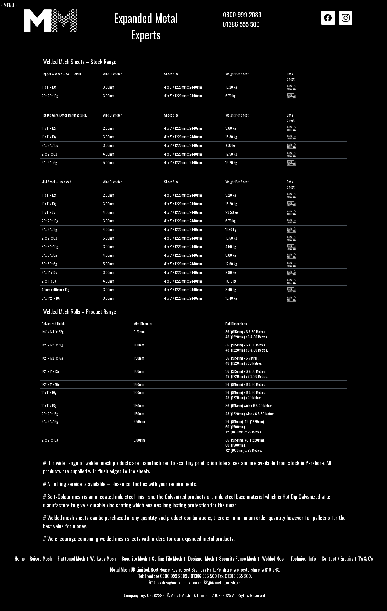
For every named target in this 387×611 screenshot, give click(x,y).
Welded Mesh (273, 558)
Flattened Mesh (71, 558)
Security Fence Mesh (237, 558)
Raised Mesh (41, 558)
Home (20, 558)
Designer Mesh (201, 558)
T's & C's (365, 558)
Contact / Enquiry (337, 558)
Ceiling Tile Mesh (167, 558)
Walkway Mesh (103, 558)
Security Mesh (134, 558)
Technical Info (303, 558)
